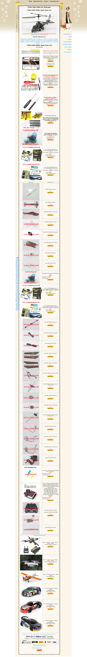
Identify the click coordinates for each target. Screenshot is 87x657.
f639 (17, 275)
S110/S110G (22, 41)
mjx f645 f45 (17, 290)
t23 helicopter (18, 283)
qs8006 (18, 269)
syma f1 (18, 299)
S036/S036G (49, 39)
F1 (42, 42)
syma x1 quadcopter (17, 292)
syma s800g (17, 261)
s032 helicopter (17, 282)
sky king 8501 (17, 294)
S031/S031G (34, 39)
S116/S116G (37, 41)
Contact (46, 1)
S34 (57, 41)
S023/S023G (45, 38)
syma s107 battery (17, 280)
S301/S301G (48, 41)
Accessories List (54, 1)
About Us (69, 49)
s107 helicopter (17, 307)
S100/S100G (22, 40)
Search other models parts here (39, 535)
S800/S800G (37, 42)
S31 (51, 41)
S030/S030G (28, 39)
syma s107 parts (17, 273)
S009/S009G (30, 38)
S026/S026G (50, 38)
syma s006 (17, 297)
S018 (39, 38)
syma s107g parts (17, 295)
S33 (55, 41)
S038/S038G (55, 39)
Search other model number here (39, 645)
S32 (53, 41)
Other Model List (67, 34)
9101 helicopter (17, 302)
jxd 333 (18, 309)
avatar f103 (17, 293)
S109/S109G (56, 40)
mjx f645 (17, 258)
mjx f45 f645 (17, 265)
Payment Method (67, 41)
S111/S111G (27, 41)
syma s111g (17, 303)
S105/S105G (32, 40)
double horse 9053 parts (18, 301)
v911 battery (17, 274)
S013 (37, 38)
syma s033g (17, 259)
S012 (34, 38)
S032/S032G (39, 39)
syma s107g (17, 268)
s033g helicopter (17, 289)
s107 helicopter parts (17, 277)
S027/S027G (56, 38)
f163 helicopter (17, 296)
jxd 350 (17, 310)
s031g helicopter (17, 286)
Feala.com (30, 638)
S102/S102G (27, 40)
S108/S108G (51, 40)
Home (70, 36)
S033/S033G (44, 39)
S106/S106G (37, 40)
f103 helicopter (17, 285)
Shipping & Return (67, 44)
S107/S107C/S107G (44, 40)
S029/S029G (23, 39)
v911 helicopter (17, 271)
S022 (42, 38)
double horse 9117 (17, 264)
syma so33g (17, 287)
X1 (41, 42)
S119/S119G (43, 41)
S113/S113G (32, 41)
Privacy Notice (68, 47)
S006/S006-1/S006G (23, 38)
